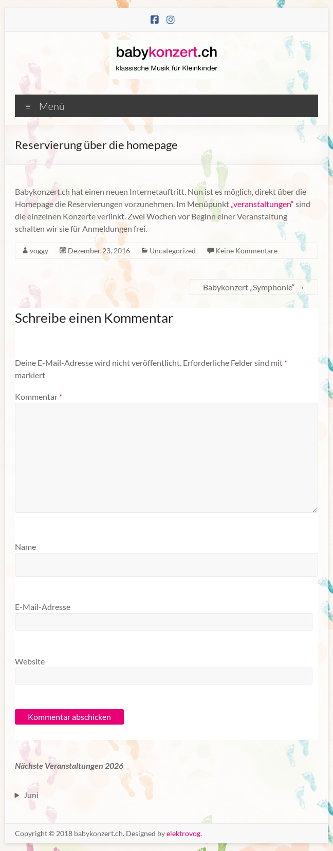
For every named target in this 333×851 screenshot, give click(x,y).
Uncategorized (173, 250)
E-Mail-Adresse (42, 607)
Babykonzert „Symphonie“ (254, 287)
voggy (39, 250)
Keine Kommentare (246, 250)
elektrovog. (184, 833)
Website (30, 661)
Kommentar (38, 396)
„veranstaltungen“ (262, 204)
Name (25, 546)
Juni (31, 795)
